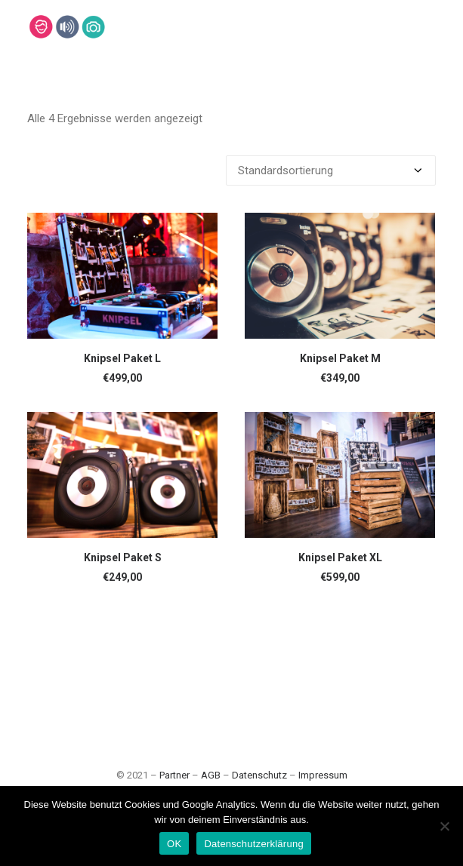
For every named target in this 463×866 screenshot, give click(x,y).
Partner (174, 775)
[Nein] (444, 826)
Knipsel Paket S (123, 557)
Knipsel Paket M (340, 358)
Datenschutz (259, 775)
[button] (122, 276)
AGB (211, 775)
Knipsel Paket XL (340, 557)
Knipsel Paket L (122, 358)
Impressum (322, 775)
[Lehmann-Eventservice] (40, 27)
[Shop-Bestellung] (331, 170)
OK (174, 843)
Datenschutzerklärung (253, 843)
